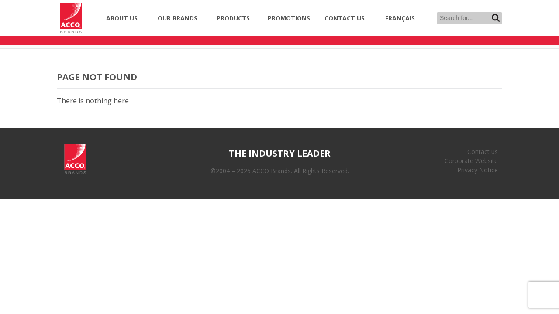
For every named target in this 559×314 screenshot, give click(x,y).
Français (400, 18)
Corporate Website (471, 161)
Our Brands (177, 18)
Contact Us (344, 18)
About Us (122, 18)
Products (233, 18)
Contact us (482, 151)
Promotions (289, 18)
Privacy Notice (477, 170)
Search (495, 18)
